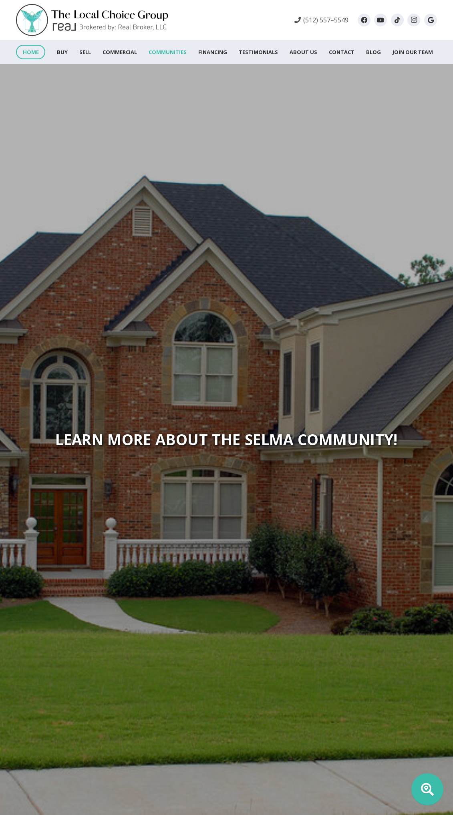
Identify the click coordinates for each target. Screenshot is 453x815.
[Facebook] (364, 20)
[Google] (430, 20)
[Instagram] (413, 20)
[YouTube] (380, 20)
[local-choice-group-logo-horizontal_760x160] (92, 20)
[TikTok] (397, 20)
